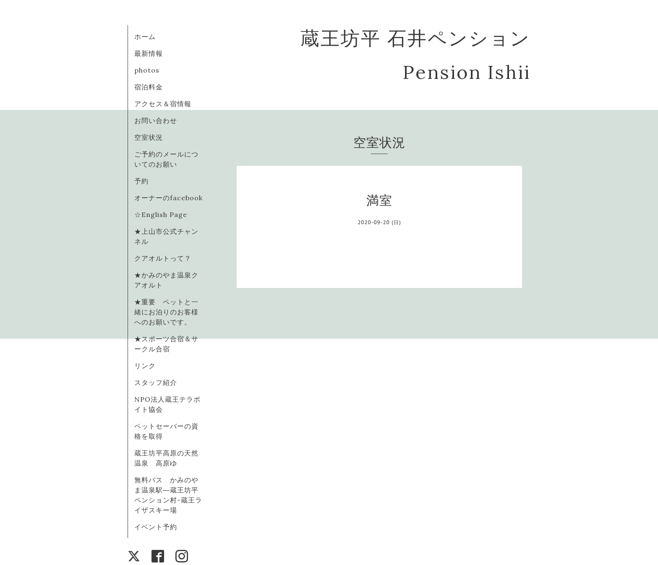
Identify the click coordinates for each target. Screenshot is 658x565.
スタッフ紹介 (155, 382)
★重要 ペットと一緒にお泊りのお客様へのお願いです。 (166, 312)
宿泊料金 (148, 87)
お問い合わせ (155, 120)
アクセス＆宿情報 (162, 103)
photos (146, 70)
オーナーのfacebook (168, 198)
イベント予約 (155, 527)
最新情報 (148, 53)
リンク (145, 365)
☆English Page (160, 214)
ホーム (145, 36)
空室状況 (148, 137)
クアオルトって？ (166, 258)
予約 (141, 181)
